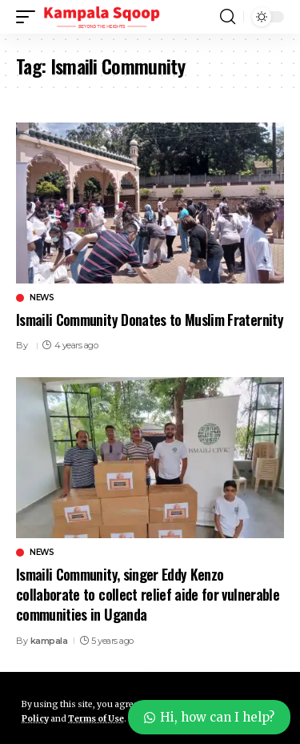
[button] (29, 17)
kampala (49, 640)
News (42, 298)
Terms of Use (96, 719)
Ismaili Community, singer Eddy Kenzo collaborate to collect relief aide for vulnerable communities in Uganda (147, 594)
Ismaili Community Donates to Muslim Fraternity (149, 319)
